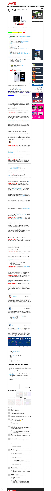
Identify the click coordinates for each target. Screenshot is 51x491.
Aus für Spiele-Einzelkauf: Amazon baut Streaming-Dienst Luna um (27, 398)
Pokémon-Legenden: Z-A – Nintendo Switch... (38, 68)
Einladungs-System (26, 299)
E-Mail (13, 374)
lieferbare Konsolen (26, 53)
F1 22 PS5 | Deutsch (15, 296)
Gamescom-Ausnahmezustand (16, 284)
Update (22, 42)
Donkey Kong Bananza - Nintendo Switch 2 (38, 73)
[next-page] (30, 390)
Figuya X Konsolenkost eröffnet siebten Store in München (11, 405)
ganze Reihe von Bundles (26, 266)
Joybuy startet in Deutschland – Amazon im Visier (19, 405)
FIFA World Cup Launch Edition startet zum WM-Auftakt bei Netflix (34, 110)
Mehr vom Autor (15, 390)
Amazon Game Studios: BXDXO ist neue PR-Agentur (27, 405)
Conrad (11, 42)
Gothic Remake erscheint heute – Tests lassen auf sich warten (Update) (40, 110)
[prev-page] (29, 390)
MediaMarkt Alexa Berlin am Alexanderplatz (22, 214)
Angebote (39, 6)
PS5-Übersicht (17, 351)
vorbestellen (15, 66)
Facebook (10, 374)
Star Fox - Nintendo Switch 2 (38, 76)
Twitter (15, 95)
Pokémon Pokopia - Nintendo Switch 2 (37, 64)
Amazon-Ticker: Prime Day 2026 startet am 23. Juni (11, 397)
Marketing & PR (19, 6)
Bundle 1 (19, 53)
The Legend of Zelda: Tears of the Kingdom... (38, 81)
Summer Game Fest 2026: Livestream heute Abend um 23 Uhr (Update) (34, 117)
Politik (10, 6)
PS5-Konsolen (24, 36)
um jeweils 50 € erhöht (22, 195)
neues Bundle (21, 36)
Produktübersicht (26, 41)
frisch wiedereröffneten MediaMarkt (24, 120)
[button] (42, 6)
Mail (28, 181)
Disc (13, 351)
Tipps (12, 40)
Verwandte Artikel (10, 390)
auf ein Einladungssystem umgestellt (17, 188)
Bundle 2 (22, 53)
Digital (15, 351)
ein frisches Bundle (22, 271)
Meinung (23, 6)
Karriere (35, 6)
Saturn (11, 53)
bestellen (22, 65)
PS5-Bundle (22, 41)
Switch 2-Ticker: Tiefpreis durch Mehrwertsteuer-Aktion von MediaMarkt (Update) (40, 117)
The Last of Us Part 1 (27, 130)
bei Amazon (20, 89)
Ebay (16, 88)
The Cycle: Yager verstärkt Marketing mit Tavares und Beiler (26, 387)
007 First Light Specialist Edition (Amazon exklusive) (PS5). (37, 57)
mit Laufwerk (14, 317)
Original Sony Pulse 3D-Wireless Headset (18, 218)
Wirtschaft (14, 6)
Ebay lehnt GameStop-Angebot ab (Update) (19, 397)
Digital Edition (14, 318)
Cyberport (11, 43)
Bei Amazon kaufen (27, 296)
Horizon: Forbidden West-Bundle (14, 167)
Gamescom (31, 6)
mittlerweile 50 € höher (10, 152)
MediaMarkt (28, 59)
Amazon (20, 60)
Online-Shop (22, 52)
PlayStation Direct (24, 259)
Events (27, 6)
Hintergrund (14, 47)
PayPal (25, 92)
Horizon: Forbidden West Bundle (14, 168)
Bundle (14, 42)
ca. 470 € (22, 316)
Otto (10, 51)
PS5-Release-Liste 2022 (19, 70)
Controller (10, 40)
